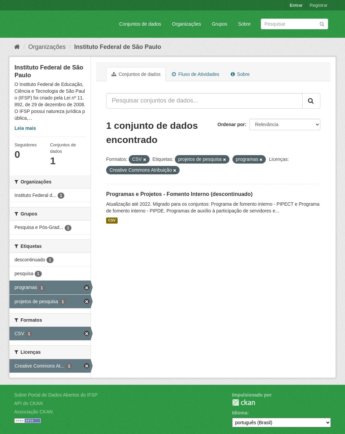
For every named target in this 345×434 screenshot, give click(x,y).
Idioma (239, 412)
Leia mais (25, 128)
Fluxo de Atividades (195, 74)
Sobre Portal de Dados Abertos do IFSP (55, 395)
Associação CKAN (33, 411)
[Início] (17, 47)
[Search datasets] (294, 24)
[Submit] (322, 23)
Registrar (318, 5)
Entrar (296, 5)
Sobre (244, 24)
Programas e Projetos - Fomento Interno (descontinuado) (179, 194)
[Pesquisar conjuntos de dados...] (204, 101)
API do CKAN (28, 403)
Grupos (219, 24)
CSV (112, 221)
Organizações (186, 24)
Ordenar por (231, 124)
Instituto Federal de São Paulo (117, 47)
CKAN (243, 402)
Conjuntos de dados (140, 24)
